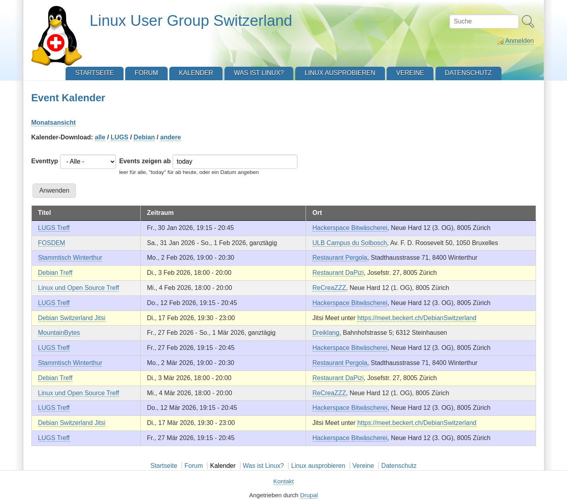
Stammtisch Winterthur (70, 257)
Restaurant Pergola (339, 257)
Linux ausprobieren (318, 465)
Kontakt (283, 481)
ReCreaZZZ (329, 287)
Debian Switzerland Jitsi (72, 318)
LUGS (119, 137)
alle (100, 137)
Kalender (223, 465)
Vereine (363, 465)
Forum (193, 465)
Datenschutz (399, 465)
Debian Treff (55, 272)
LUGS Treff (54, 227)
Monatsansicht (53, 122)
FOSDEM (51, 242)
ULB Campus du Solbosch (349, 242)
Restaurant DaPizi (338, 272)
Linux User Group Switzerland (191, 20)
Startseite (163, 465)
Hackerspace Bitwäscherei (349, 227)
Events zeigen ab (145, 161)
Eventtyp (44, 161)
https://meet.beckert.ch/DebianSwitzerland (416, 318)
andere (170, 137)
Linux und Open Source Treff (78, 287)
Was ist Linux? (263, 465)
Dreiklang (325, 332)
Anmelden (519, 40)
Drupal (309, 495)
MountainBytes (59, 332)
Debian (144, 137)
